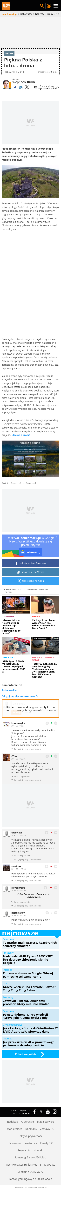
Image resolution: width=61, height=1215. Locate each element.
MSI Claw (49, 1175)
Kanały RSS (46, 1153)
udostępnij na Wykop (30, 582)
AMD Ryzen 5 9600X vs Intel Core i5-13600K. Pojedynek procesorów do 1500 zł (13, 676)
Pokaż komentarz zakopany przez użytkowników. (33, 905)
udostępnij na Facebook (30, 573)
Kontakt (38, 1160)
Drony (8, 602)
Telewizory (9, 626)
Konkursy (31, 1139)
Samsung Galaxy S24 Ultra (30, 1168)
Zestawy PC (47, 1139)
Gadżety (43, 599)
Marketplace (14, 1139)
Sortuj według (10, 700)
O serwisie (27, 1132)
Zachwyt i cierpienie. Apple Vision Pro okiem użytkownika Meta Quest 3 (43, 634)
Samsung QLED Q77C (30, 1182)
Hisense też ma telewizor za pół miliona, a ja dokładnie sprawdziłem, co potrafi (11, 637)
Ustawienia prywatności (22, 1153)
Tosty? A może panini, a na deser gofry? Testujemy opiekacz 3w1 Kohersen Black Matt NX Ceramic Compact (44, 681)
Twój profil (49, 6)
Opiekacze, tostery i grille (43, 668)
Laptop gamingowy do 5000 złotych (30, 1189)
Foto (20, 599)
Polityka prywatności (30, 1146)
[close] (57, 547)
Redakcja (12, 1132)
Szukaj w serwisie (42, 6)
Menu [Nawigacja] (56, 6)
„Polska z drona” (21, 445)
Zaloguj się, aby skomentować (19, 706)
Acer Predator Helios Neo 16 (23, 1175)
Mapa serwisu (45, 1132)
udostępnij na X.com (30, 591)
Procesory (8, 667)
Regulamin (24, 1160)
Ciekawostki (31, 599)
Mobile (36, 626)
